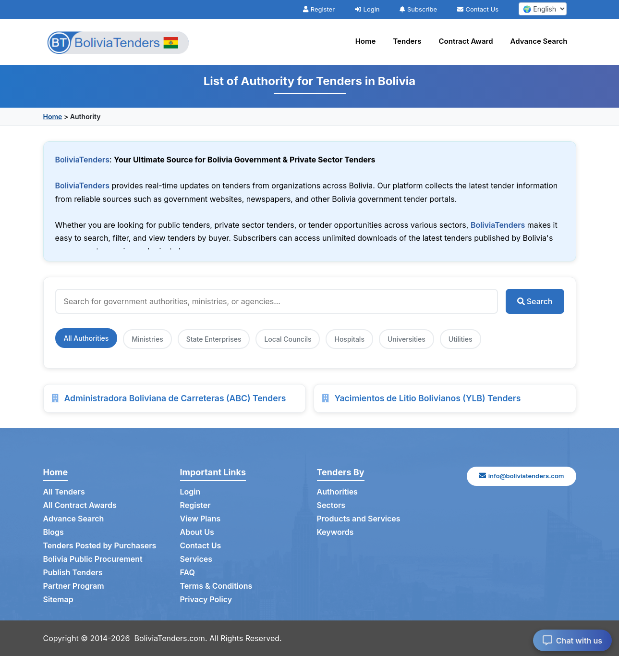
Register (319, 9)
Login (367, 9)
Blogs (53, 532)
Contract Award (466, 41)
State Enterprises (214, 339)
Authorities (337, 491)
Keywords (335, 532)
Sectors (331, 505)
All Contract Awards (80, 505)
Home (365, 41)
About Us (197, 532)
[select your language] (543, 8)
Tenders (407, 41)
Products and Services (359, 518)
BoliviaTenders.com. (170, 638)
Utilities (461, 339)
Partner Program (73, 586)
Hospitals (349, 339)
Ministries (147, 339)
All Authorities (86, 338)
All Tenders (64, 491)
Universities (406, 339)
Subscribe (418, 9)
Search (535, 301)
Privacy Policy (206, 599)
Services (196, 559)
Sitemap (58, 599)
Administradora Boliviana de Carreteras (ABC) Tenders (175, 398)
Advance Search (539, 41)
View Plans (200, 518)
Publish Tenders (73, 572)
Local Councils (287, 339)
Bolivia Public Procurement (93, 559)
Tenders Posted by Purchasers (100, 545)
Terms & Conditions (216, 586)
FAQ (187, 572)
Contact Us (477, 9)
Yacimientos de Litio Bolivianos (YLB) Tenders (428, 398)
